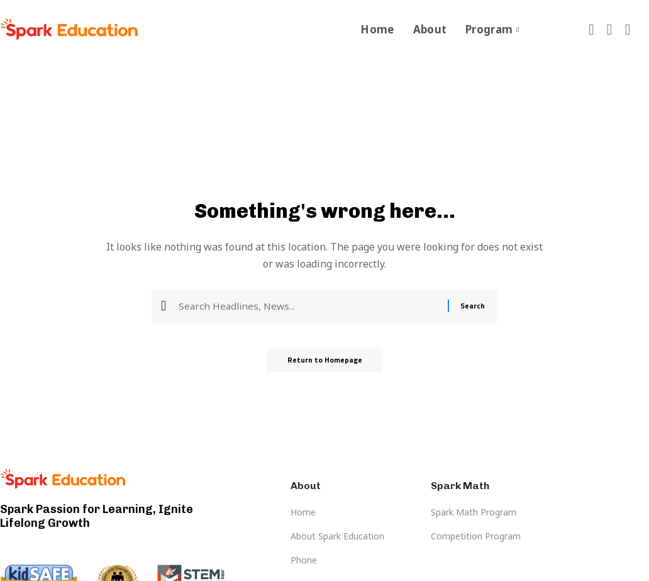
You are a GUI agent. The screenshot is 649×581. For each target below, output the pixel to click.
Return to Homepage (325, 362)
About (430, 29)
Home (377, 29)
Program (492, 29)
